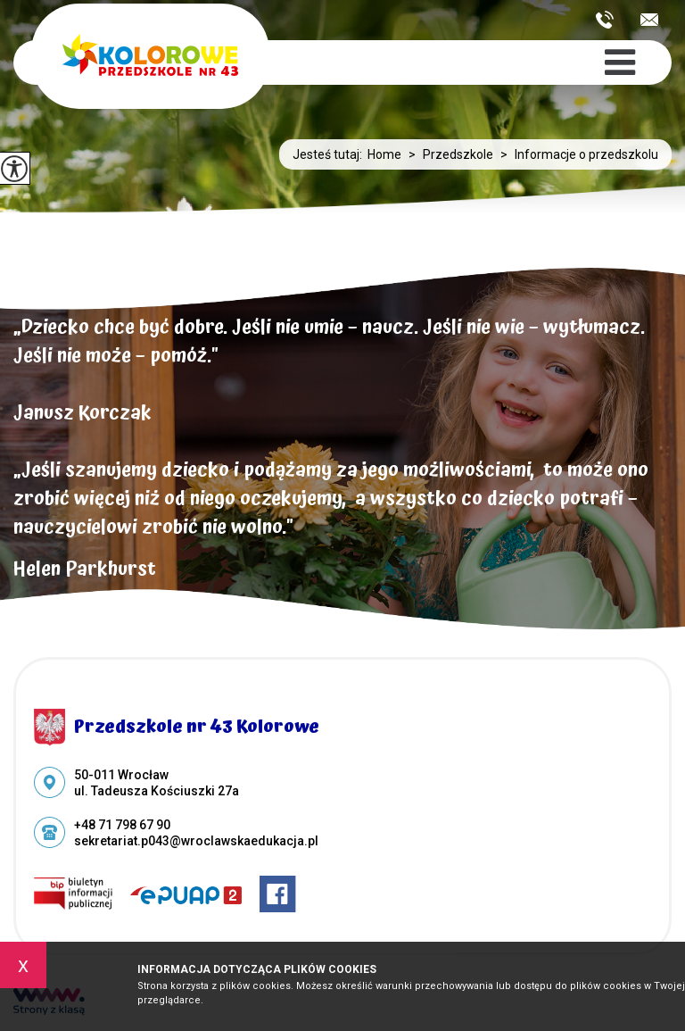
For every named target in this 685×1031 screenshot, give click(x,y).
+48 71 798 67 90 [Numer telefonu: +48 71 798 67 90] (122, 825)
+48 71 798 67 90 (605, 20)
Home (384, 154)
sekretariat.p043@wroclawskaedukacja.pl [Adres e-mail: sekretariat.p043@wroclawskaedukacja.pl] (196, 841)
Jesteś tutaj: (330, 154)
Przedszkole (447, 154)
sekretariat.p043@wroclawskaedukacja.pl (649, 20)
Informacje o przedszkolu (575, 154)
